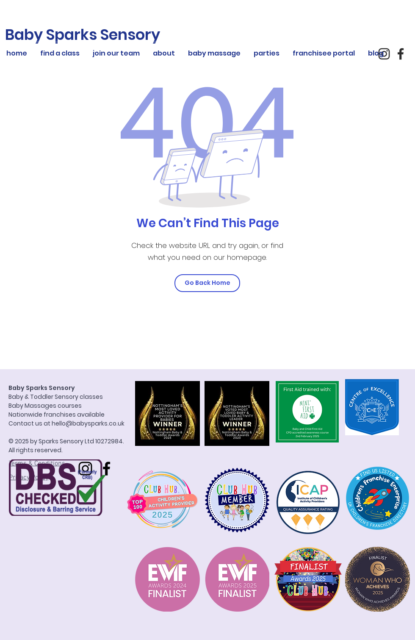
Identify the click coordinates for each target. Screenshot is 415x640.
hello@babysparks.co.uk (88, 423)
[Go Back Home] (207, 283)
